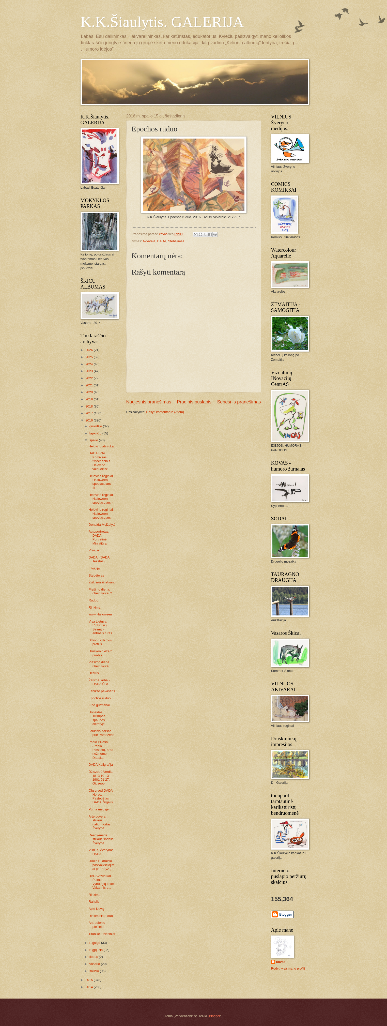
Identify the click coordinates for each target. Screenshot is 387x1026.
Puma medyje (99, 809)
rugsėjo (95, 943)
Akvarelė (149, 241)
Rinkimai (95, 607)
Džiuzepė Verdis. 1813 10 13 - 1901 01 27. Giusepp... (101, 777)
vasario (95, 964)
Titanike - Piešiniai (102, 934)
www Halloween (100, 614)
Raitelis (94, 901)
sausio (94, 971)
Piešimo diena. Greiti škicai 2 (100, 591)
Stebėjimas (176, 241)
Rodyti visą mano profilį (288, 968)
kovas (281, 962)
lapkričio (95, 433)
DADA (161, 241)
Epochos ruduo (100, 698)
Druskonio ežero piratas (101, 653)
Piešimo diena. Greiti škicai (99, 664)
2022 (89, 378)
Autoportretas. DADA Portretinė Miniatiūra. (99, 537)
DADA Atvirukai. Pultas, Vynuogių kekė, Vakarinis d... (102, 881)
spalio (94, 440)
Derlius (94, 673)
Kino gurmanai (99, 705)
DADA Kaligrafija (101, 764)
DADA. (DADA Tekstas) (99, 559)
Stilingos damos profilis (100, 642)
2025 (89, 357)
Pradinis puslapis (194, 401)
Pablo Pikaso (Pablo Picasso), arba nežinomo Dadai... (101, 750)
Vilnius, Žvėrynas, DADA (101, 852)
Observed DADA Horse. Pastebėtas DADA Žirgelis (101, 796)
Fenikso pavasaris (102, 691)
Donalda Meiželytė (102, 524)
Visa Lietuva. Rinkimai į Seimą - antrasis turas (100, 627)
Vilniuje (94, 550)
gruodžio (96, 426)
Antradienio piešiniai (97, 924)
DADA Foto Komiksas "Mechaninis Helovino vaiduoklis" (99, 461)
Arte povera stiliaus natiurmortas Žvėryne (100, 822)
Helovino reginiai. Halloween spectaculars (101, 513)
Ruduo (93, 600)
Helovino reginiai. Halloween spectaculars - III (101, 482)
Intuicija (94, 568)
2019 (89, 399)
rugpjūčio (96, 950)
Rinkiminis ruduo (101, 916)
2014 (89, 987)
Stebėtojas (96, 575)
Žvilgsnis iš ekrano (102, 582)
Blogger (214, 1016)
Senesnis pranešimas (239, 401)
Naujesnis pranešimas (148, 401)
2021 (89, 385)
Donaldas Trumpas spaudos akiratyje (97, 718)
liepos (94, 957)
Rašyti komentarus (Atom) (165, 412)
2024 (89, 364)
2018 (89, 406)
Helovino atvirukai (102, 446)
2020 (89, 392)
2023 (89, 371)
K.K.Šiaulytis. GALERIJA (162, 21)
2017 (89, 413)
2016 (89, 420)
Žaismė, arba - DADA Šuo (99, 682)
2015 (89, 980)
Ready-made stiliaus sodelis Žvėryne (101, 839)
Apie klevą (96, 909)
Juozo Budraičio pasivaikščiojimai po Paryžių (101, 865)
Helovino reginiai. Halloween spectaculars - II (102, 499)
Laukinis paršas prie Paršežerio (102, 733)
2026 (89, 350)
